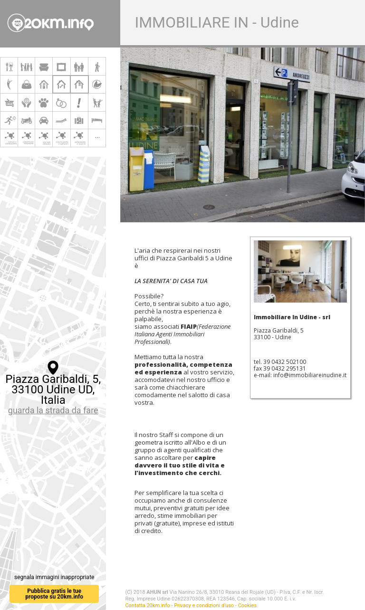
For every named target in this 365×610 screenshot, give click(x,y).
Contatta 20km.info (147, 605)
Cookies (247, 605)
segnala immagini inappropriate (54, 577)
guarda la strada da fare (53, 410)
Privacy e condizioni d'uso (204, 605)
